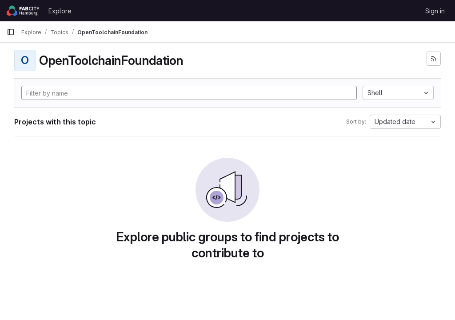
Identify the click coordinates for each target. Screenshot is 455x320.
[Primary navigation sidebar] (11, 32)
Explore (60, 11)
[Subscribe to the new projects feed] (434, 59)
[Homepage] (23, 11)
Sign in (435, 11)
